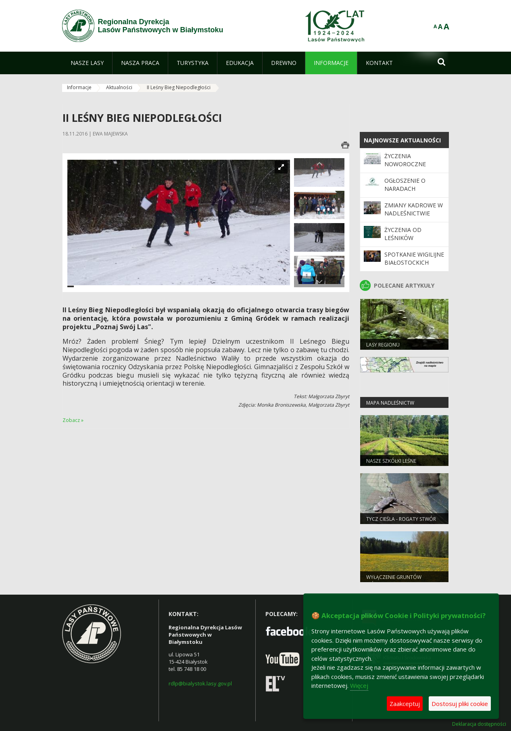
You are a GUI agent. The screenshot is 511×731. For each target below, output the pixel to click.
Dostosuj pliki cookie (460, 704)
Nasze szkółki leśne (391, 460)
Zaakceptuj (405, 704)
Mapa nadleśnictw (390, 402)
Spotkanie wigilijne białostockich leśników (414, 263)
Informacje (79, 87)
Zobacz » (73, 420)
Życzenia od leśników (402, 234)
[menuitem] (87, 63)
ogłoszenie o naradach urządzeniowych (410, 189)
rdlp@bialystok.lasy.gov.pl (200, 683)
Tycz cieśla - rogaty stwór (401, 519)
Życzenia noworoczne (405, 160)
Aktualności (119, 87)
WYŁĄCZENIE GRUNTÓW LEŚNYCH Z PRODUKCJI (393, 580)
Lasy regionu (383, 344)
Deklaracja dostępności (479, 724)
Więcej (359, 685)
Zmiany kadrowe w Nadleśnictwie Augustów (413, 213)
